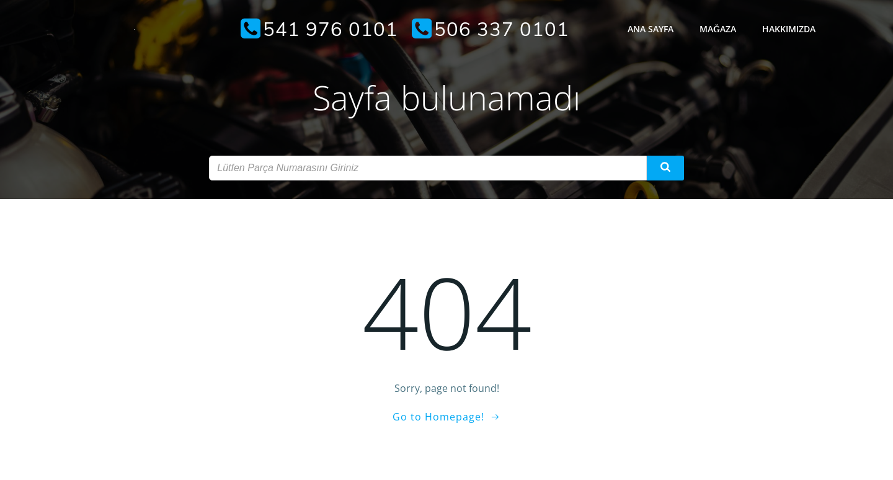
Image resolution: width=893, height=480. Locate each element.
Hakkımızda (788, 29)
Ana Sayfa (650, 29)
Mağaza (718, 29)
